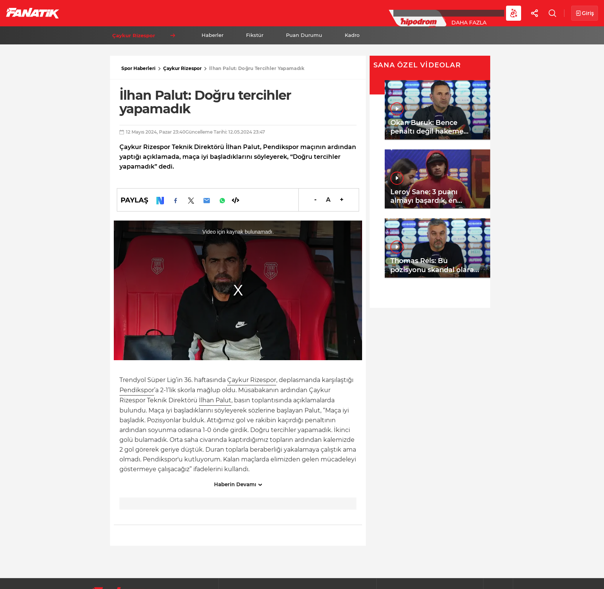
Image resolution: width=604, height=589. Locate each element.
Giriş (584, 13)
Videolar (466, 12)
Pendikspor (136, 390)
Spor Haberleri (138, 68)
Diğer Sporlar (414, 12)
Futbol (86, 12)
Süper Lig (126, 12)
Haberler (212, 35)
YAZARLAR (263, 12)
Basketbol (172, 12)
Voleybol (219, 12)
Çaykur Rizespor (182, 68)
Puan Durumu (304, 35)
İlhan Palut (215, 400)
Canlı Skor (309, 12)
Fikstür (254, 35)
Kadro (352, 35)
